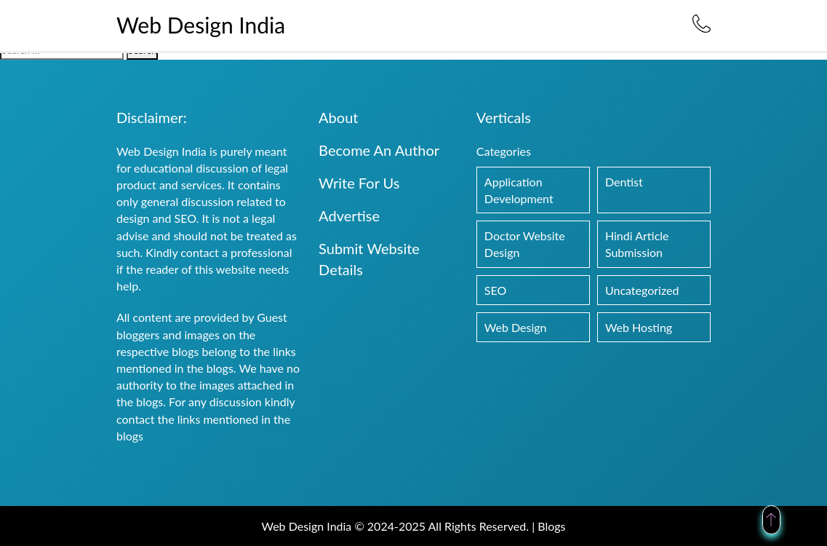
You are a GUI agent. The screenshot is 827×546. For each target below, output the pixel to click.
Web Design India (200, 25)
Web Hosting (638, 327)
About (338, 117)
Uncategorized (642, 290)
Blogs (551, 526)
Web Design (515, 327)
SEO (495, 290)
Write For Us (359, 182)
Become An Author (379, 150)
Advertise (349, 215)
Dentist (624, 182)
